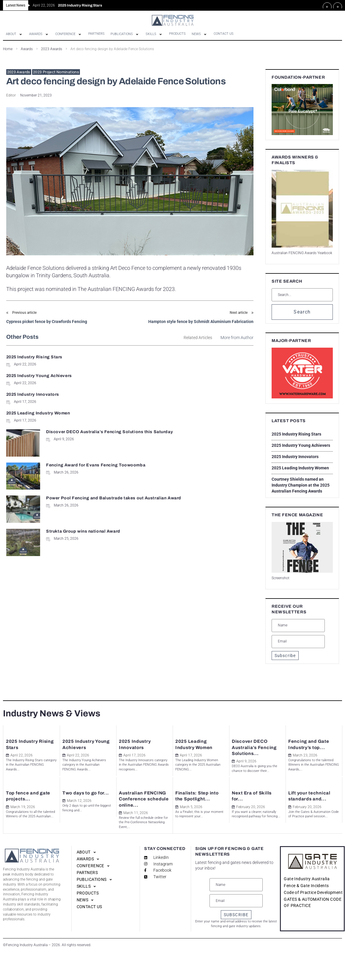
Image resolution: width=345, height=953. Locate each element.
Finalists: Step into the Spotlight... (195, 790)
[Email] (298, 641)
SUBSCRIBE (236, 914)
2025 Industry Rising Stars (34, 357)
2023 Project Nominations (56, 72)
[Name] (298, 625)
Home (7, 49)
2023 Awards (51, 49)
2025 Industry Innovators (32, 375)
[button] (14, 34)
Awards (27, 49)
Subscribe (285, 655)
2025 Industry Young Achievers (167, 357)
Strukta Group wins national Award (210, 427)
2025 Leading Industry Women (166, 375)
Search (302, 312)
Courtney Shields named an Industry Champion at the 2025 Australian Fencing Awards (301, 485)
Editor (11, 95)
